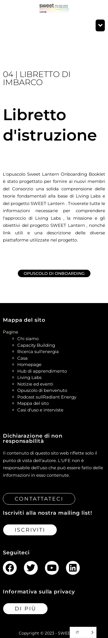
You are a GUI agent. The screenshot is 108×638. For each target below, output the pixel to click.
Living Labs (29, 377)
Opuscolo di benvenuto (42, 390)
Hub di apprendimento (42, 371)
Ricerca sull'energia (38, 351)
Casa (22, 358)
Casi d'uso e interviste (40, 410)
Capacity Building (36, 345)
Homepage (29, 364)
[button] (100, 25)
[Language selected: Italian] (83, 632)
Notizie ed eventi (35, 384)
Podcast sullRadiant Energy (46, 397)
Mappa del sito (33, 403)
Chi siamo (28, 338)
